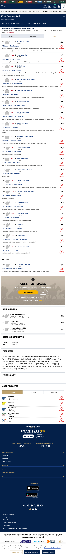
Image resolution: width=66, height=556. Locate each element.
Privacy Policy (6, 517)
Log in (43, 292)
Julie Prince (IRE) (24, 147)
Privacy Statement (7, 519)
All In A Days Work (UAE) (26, 79)
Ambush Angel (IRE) (25, 169)
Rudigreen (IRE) (22, 123)
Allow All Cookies (48, 552)
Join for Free (28, 292)
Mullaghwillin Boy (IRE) (26, 191)
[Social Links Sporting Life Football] (36, 509)
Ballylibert (21, 66)
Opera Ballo (12, 408)
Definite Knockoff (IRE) (25, 136)
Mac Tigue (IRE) (22, 158)
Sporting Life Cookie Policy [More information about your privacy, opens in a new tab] (52, 548)
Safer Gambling (21, 534)
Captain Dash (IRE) (24, 265)
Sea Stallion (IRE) (23, 42)
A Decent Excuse (23, 101)
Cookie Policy (6, 525)
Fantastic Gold (23, 202)
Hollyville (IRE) (23, 213)
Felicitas (10, 419)
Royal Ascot (5, 458)
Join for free (28, 436)
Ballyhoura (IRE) (23, 180)
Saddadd (11, 402)
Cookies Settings (16, 552)
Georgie (20, 224)
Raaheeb (11, 397)
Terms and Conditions (8, 514)
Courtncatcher (22, 55)
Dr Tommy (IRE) (23, 246)
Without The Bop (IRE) (25, 90)
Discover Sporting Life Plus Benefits (32, 297)
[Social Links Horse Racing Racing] (33, 509)
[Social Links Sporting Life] (30, 509)
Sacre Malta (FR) (23, 112)
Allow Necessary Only (32, 552)
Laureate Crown (13, 413)
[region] (33, 549)
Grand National (6, 461)
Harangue (21, 235)
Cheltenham (5, 455)
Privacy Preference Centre (9, 522)
